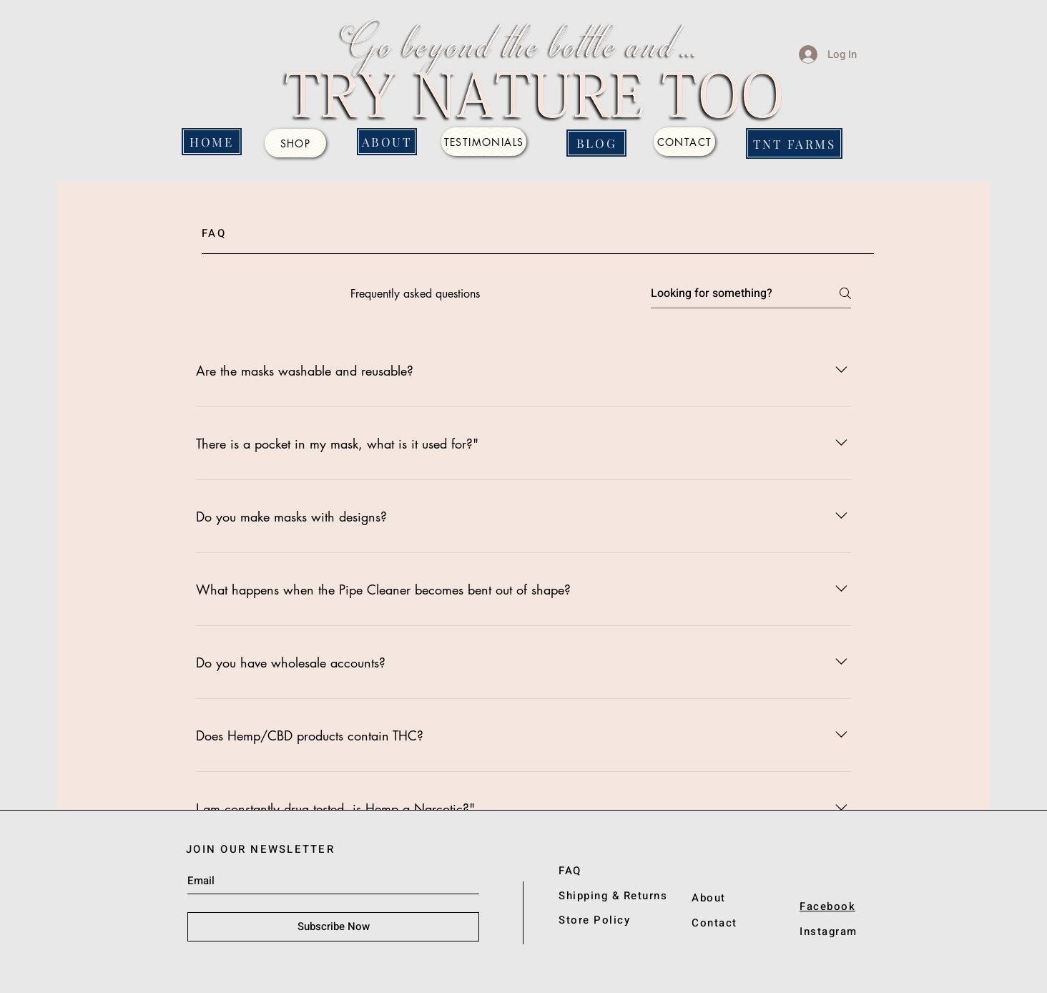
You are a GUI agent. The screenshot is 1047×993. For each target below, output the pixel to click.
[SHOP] (295, 143)
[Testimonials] (483, 141)
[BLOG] (596, 143)
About (709, 898)
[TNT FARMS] (794, 143)
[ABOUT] (387, 141)
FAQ (570, 871)
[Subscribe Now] (333, 926)
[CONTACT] (684, 141)
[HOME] (211, 141)
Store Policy (594, 920)
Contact (714, 923)
